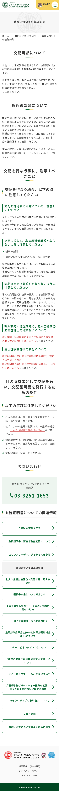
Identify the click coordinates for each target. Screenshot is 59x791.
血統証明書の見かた (29, 528)
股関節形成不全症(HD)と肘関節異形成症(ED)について (28, 634)
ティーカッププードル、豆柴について (29, 674)
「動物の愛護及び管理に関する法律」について (28, 660)
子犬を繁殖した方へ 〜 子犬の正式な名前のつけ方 (28, 607)
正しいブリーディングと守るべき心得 (29, 554)
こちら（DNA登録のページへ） (27, 430)
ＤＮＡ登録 (29, 713)
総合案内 (47, 4)
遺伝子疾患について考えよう (29, 594)
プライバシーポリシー (29, 770)
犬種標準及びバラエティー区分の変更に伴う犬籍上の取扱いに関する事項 (28, 687)
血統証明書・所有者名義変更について (29, 541)
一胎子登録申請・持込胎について (29, 621)
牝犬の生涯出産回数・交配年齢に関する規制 (28, 581)
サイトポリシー (29, 775)
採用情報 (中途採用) (29, 766)
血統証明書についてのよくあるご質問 (29, 727)
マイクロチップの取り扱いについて (29, 700)
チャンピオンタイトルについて (29, 647)
